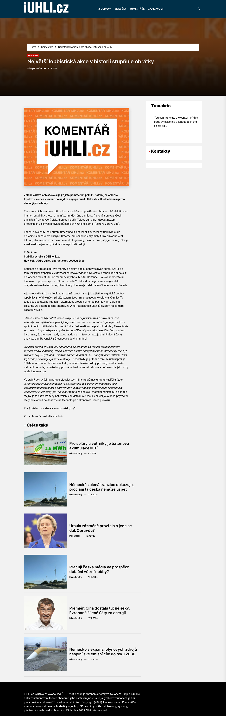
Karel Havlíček (55, 416)
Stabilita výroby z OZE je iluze (42, 256)
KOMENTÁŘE (137, 8)
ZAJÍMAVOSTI (156, 8)
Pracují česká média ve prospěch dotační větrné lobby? (99, 569)
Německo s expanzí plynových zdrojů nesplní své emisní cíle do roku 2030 (103, 651)
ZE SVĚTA (120, 8)
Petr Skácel (74, 536)
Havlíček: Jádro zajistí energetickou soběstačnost (54, 260)
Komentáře (33, 56)
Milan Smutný (75, 453)
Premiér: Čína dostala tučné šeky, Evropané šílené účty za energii (99, 610)
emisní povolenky (40, 416)
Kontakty (160, 151)
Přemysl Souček (34, 68)
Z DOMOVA (104, 8)
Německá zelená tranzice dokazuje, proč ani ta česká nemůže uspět (101, 486)
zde (116, 223)
